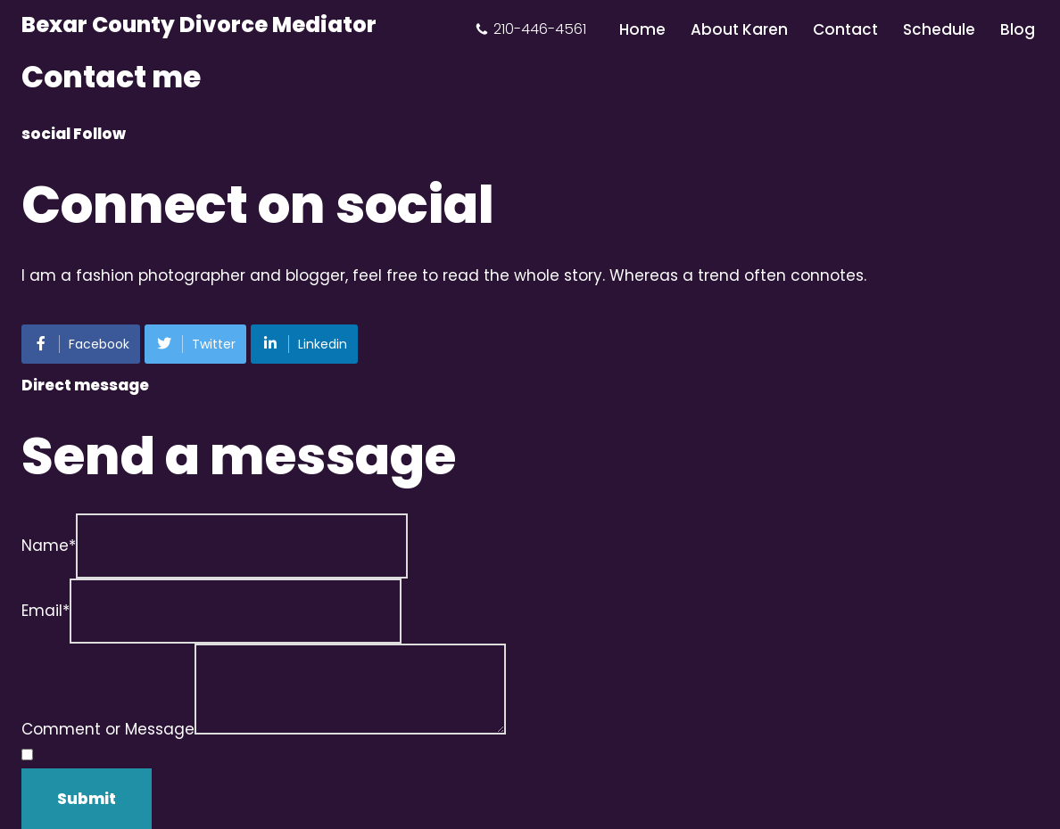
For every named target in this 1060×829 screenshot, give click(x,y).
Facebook (80, 344)
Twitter (195, 344)
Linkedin (304, 344)
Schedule (939, 29)
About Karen (739, 29)
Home (642, 29)
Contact (845, 29)
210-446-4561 (539, 29)
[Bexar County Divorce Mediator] (199, 25)
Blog (1017, 29)
